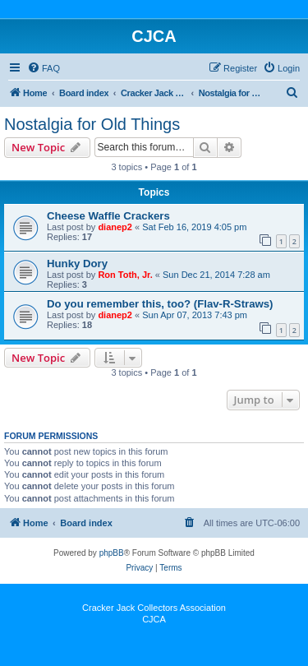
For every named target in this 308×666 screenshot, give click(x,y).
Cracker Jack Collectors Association (154, 608)
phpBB (111, 552)
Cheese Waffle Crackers (108, 216)
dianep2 (115, 227)
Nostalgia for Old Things (92, 124)
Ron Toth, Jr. (125, 275)
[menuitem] (43, 68)
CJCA (154, 619)
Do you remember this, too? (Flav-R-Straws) (160, 304)
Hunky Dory (77, 263)
